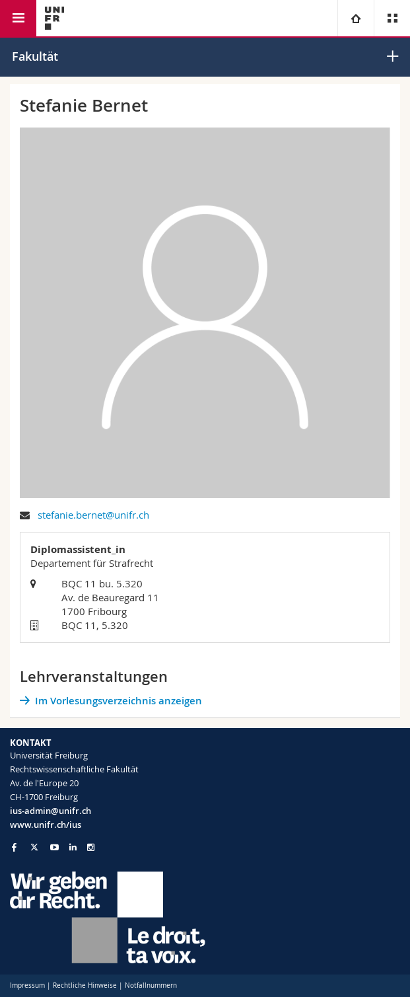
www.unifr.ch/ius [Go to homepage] (45, 825)
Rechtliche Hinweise (85, 985)
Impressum (27, 985)
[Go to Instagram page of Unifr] (90, 847)
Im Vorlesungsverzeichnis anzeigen (118, 701)
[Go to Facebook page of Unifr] (14, 847)
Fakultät (35, 56)
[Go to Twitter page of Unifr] (34, 847)
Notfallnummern (151, 985)
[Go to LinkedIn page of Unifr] (73, 847)
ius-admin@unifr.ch (50, 811)
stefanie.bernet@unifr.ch (93, 514)
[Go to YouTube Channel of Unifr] (54, 847)
